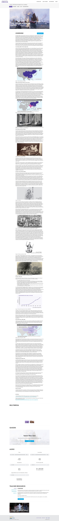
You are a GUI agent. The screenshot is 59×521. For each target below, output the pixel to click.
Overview (10, 6)
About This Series (45, 1)
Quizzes (18, 6)
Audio (21, 6)
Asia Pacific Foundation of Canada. (15, 519)
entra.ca (48, 519)
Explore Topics (39, 1)
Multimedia (14, 6)
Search (56, 1)
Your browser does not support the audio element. (19, 455)
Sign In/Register (51, 1)
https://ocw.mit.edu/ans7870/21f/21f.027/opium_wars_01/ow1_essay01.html (27, 399)
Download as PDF (40, 33)
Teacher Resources (25, 6)
